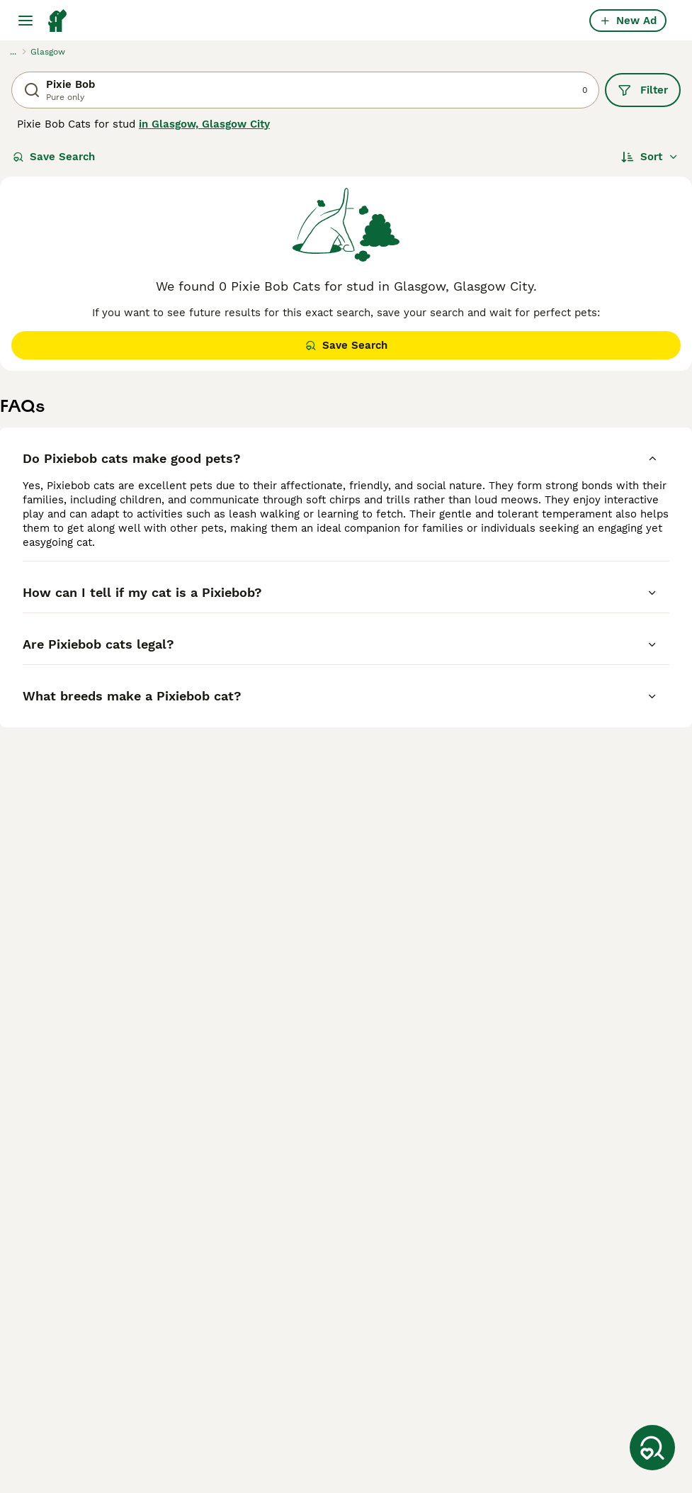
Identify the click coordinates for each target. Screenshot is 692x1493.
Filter (643, 90)
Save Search (54, 156)
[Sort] (650, 156)
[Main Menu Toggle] (25, 20)
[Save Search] (652, 1447)
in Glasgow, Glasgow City (204, 124)
